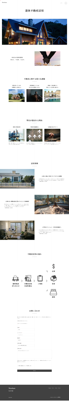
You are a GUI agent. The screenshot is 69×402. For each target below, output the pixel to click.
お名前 (18, 327)
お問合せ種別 (19, 343)
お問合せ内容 (19, 348)
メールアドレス (19, 332)
